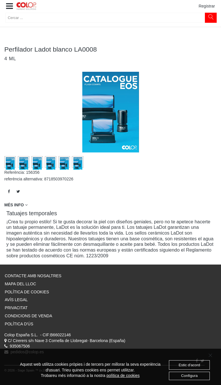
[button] (9, 6)
